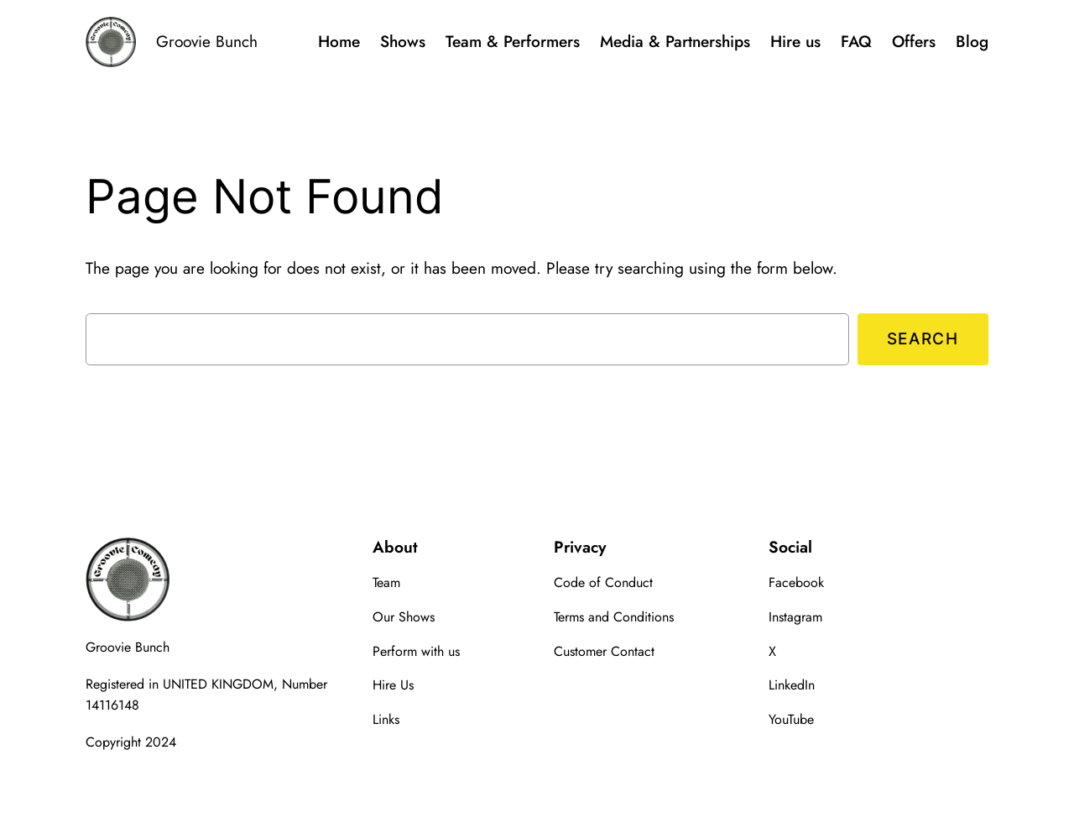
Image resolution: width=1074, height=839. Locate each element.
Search (923, 338)
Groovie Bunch (207, 41)
